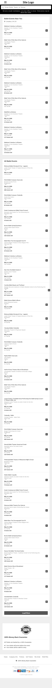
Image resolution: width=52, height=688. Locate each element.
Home (6, 657)
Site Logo (28, 2)
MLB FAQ (45, 657)
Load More (26, 613)
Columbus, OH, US (10, 21)
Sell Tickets (29, 657)
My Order (37, 657)
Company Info (13, 657)
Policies (21, 657)
